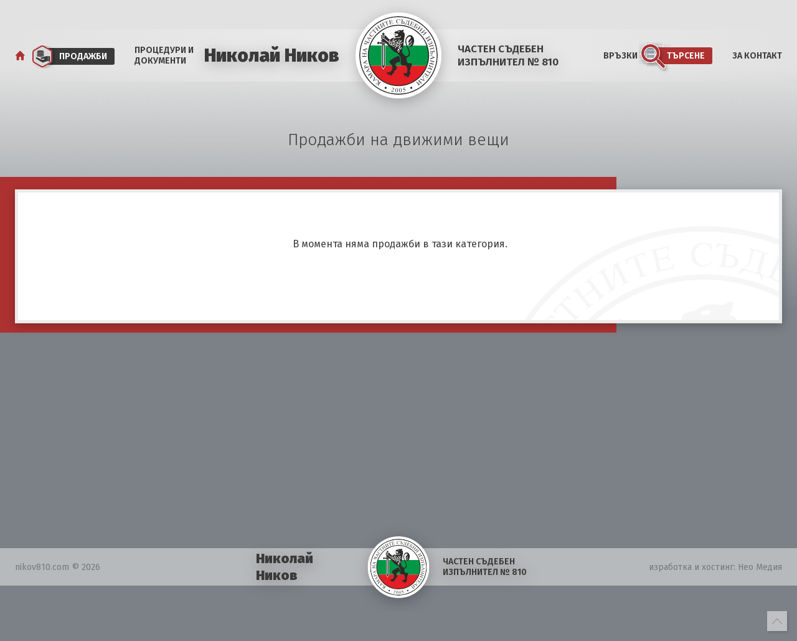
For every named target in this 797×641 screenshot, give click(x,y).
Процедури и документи (164, 55)
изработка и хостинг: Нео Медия (715, 567)
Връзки (620, 55)
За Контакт (757, 55)
